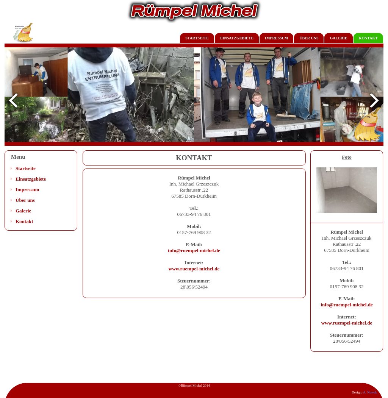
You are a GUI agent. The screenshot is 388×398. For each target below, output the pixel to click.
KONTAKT (368, 38)
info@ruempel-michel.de (194, 250)
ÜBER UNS (308, 38)
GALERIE (338, 38)
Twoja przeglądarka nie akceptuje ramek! (194, 96)
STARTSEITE (197, 38)
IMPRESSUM (276, 38)
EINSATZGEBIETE (236, 38)
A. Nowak (370, 392)
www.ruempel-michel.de (194, 269)
